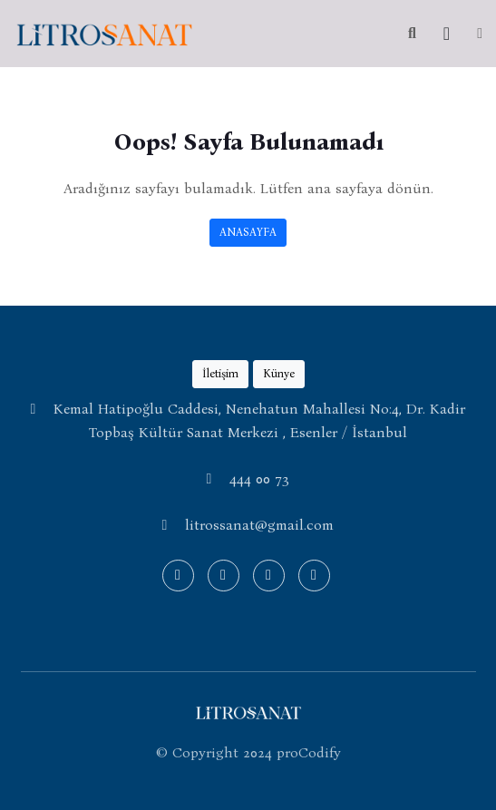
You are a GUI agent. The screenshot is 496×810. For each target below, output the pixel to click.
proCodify (309, 752)
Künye (279, 373)
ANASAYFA (248, 232)
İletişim (220, 373)
